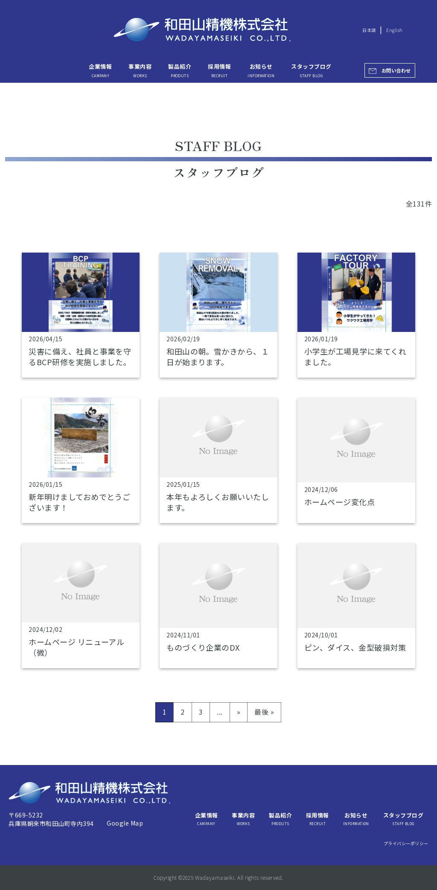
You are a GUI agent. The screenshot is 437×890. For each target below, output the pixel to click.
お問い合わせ (396, 70)
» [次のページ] (238, 712)
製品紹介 (179, 70)
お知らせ (261, 70)
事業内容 (139, 70)
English (394, 30)
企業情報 (100, 70)
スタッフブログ (311, 70)
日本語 (369, 30)
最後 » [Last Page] (264, 712)
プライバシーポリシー (406, 843)
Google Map (125, 823)
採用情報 (219, 70)
